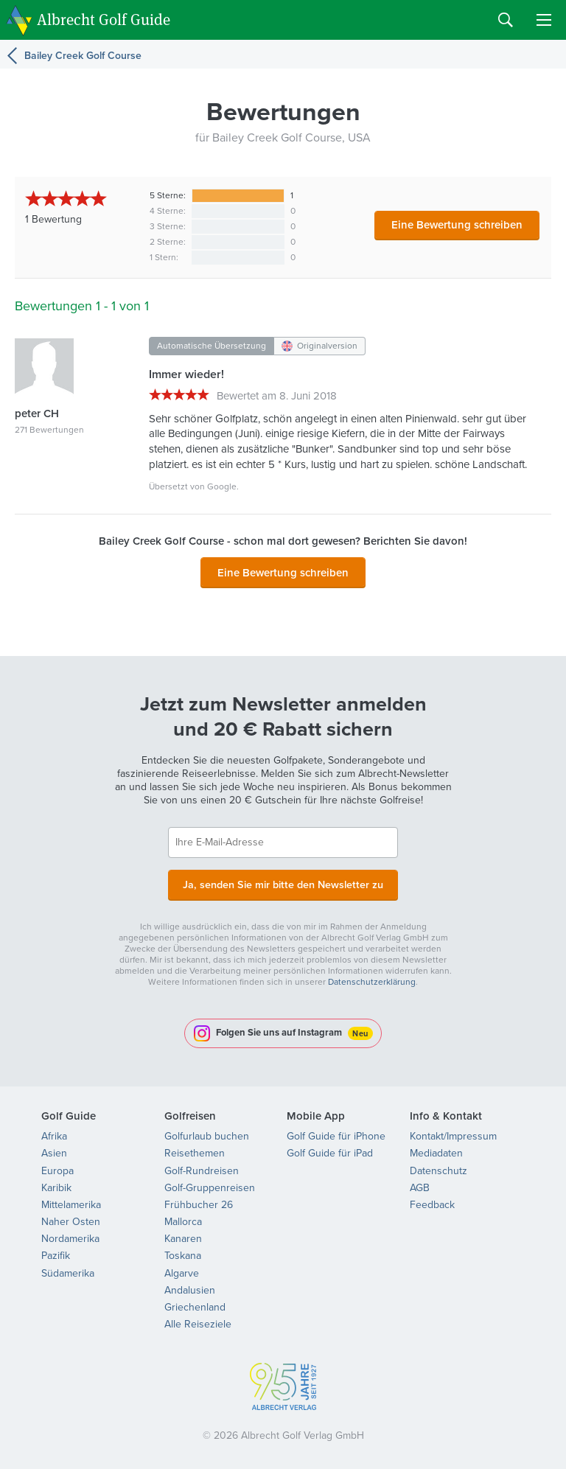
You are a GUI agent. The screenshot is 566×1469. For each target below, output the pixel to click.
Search (505, 20)
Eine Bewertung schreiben (457, 224)
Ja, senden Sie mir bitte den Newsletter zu (283, 882)
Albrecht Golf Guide (103, 18)
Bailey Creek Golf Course (83, 55)
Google (222, 486)
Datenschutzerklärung (372, 978)
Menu (544, 20)
